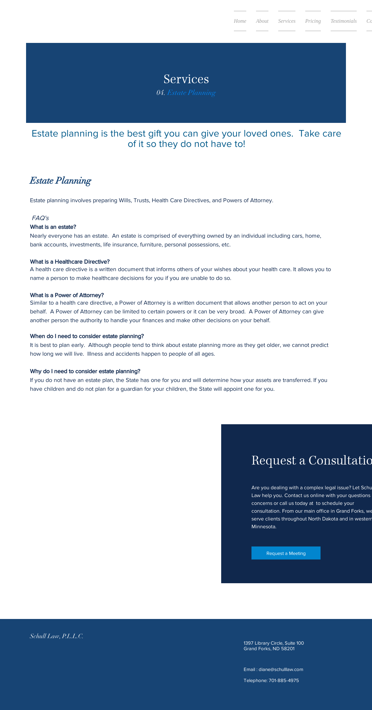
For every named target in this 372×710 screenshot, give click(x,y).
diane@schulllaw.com (281, 669)
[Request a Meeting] (286, 552)
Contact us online (304, 495)
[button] (286, 21)
